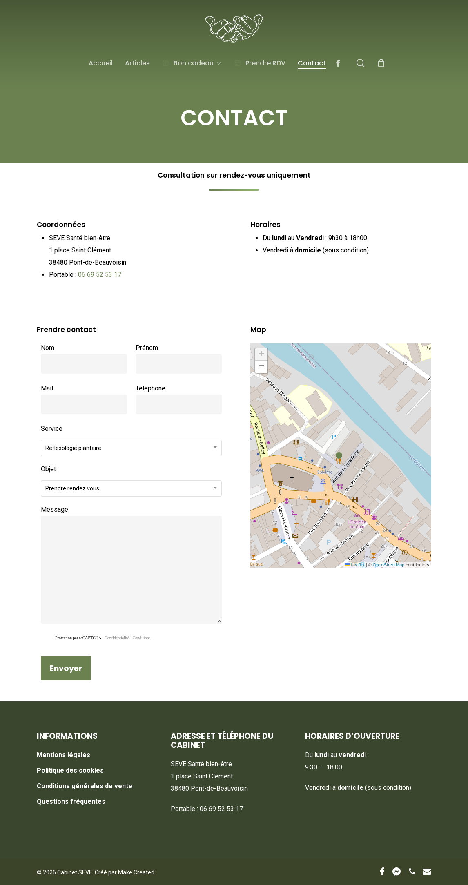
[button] (341, 455)
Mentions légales (63, 755)
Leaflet (354, 564)
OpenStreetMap (389, 564)
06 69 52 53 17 (99, 275)
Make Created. (137, 872)
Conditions (141, 637)
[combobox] (131, 448)
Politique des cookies (70, 770)
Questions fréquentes (71, 801)
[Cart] (381, 62)
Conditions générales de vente (84, 786)
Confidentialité (117, 637)
